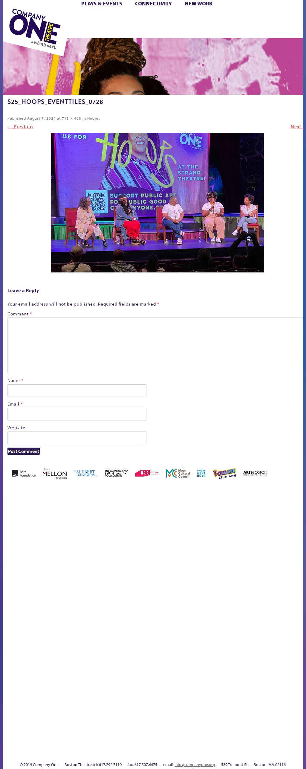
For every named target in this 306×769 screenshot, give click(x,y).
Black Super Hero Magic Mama (115, 555)
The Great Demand (169, 719)
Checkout (169, 573)
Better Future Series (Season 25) (90, 555)
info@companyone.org (195, 764)
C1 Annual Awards (168, 744)
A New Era (35, 564)
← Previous (20, 127)
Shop (126, 24)
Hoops (93, 118)
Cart (159, 17)
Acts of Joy (52, 564)
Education (196, 573)
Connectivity (153, 3)
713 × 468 (71, 118)
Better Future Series (71, 564)
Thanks (142, 753)
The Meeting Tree (203, 719)
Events (297, 727)
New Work (199, 3)
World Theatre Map (298, 659)
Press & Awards (192, 31)
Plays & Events (101, 3)
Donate (185, 573)
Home (11, 573)
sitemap (237, 727)
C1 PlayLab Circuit (298, 599)
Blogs (296, 676)
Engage (298, 581)
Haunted (221, 573)
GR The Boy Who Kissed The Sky (210, 546)
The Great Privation (178, 719)
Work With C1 (218, 719)
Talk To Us (278, 719)
